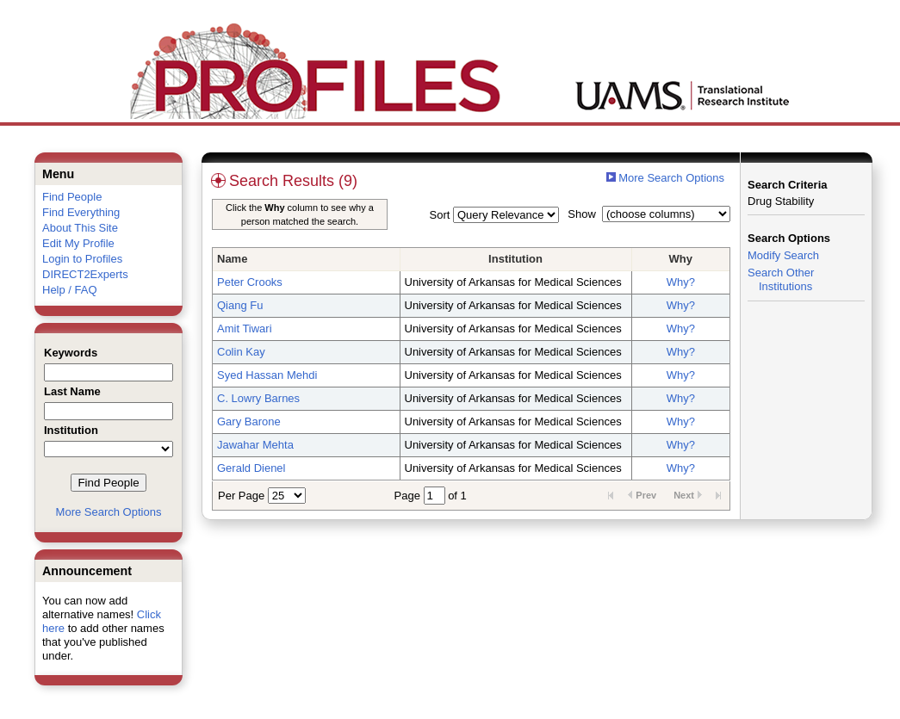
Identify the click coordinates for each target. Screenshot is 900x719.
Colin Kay (241, 351)
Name (232, 258)
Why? (681, 282)
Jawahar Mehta (255, 444)
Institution (515, 258)
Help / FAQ (69, 289)
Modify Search (783, 255)
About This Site (80, 227)
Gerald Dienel (251, 468)
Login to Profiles (82, 258)
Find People (72, 196)
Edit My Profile (78, 243)
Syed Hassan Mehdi (267, 375)
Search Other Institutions (781, 279)
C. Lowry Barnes (258, 398)
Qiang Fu (240, 305)
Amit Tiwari (244, 328)
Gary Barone (249, 421)
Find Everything (81, 212)
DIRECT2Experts (85, 274)
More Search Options (109, 511)
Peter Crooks (249, 282)
